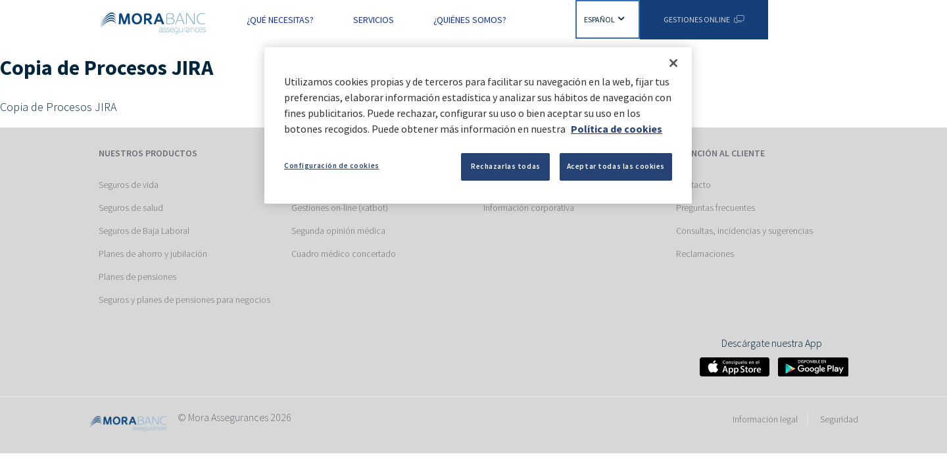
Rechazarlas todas (506, 166)
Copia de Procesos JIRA (58, 106)
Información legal (765, 419)
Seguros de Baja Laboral (144, 230)
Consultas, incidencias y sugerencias (744, 230)
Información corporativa (528, 208)
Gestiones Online (704, 19)
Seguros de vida (128, 185)
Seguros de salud (131, 208)
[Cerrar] (673, 63)
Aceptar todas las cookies (616, 166)
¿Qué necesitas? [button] (280, 20)
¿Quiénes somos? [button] (469, 20)
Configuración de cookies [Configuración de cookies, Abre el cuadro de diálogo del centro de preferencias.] (331, 165)
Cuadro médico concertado (343, 253)
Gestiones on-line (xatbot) (339, 208)
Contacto (693, 185)
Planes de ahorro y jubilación (153, 253)
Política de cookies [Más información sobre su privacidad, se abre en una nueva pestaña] (616, 128)
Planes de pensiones (137, 276)
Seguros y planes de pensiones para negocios (184, 299)
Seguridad (839, 419)
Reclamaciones (705, 253)
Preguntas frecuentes (715, 208)
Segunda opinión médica (338, 230)
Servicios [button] (373, 20)
